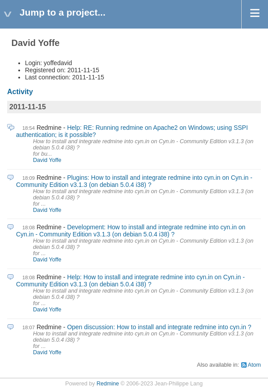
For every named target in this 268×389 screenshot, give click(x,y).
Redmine (107, 384)
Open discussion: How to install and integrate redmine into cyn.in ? (159, 327)
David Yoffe (47, 160)
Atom (254, 365)
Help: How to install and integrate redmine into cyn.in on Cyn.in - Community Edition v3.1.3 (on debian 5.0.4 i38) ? (130, 280)
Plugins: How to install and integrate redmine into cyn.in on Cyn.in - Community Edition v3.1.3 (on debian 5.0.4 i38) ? (134, 181)
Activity (20, 91)
